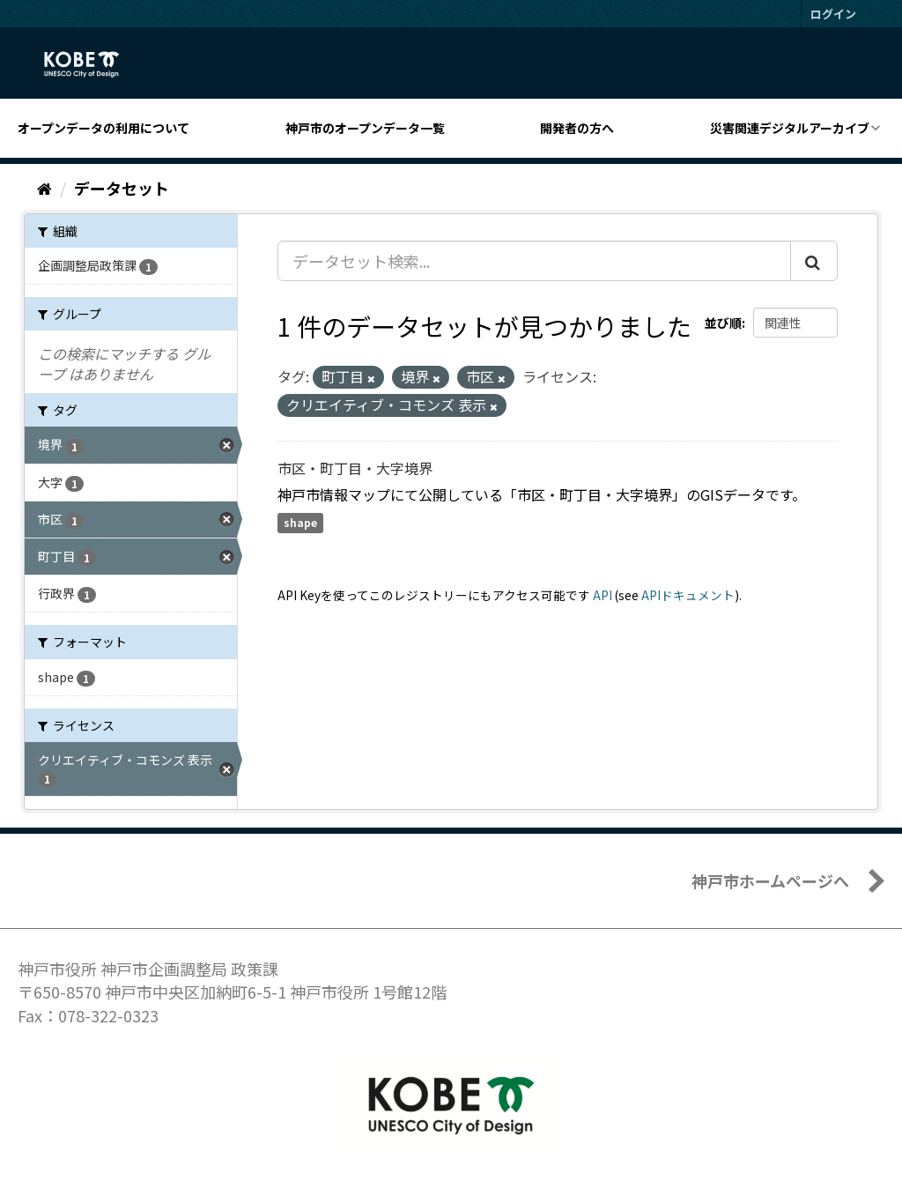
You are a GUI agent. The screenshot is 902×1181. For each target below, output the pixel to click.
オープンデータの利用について (103, 128)
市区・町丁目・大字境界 (355, 468)
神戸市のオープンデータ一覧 (365, 128)
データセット (121, 187)
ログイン (833, 13)
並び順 (723, 322)
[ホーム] (44, 187)
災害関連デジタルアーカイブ (789, 128)
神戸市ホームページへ (770, 880)
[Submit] (814, 261)
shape (300, 523)
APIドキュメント (688, 595)
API (602, 595)
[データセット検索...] (534, 261)
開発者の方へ (577, 128)
